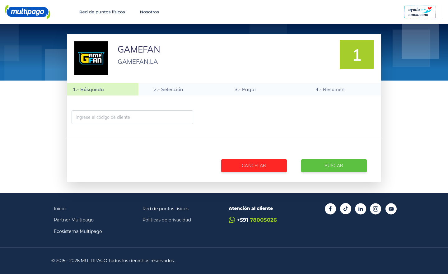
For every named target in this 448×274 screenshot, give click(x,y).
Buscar (333, 165)
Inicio (60, 208)
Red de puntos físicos (102, 11)
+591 (253, 220)
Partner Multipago (74, 219)
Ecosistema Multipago (78, 231)
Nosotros (149, 11)
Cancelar (254, 165)
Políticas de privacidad (166, 219)
